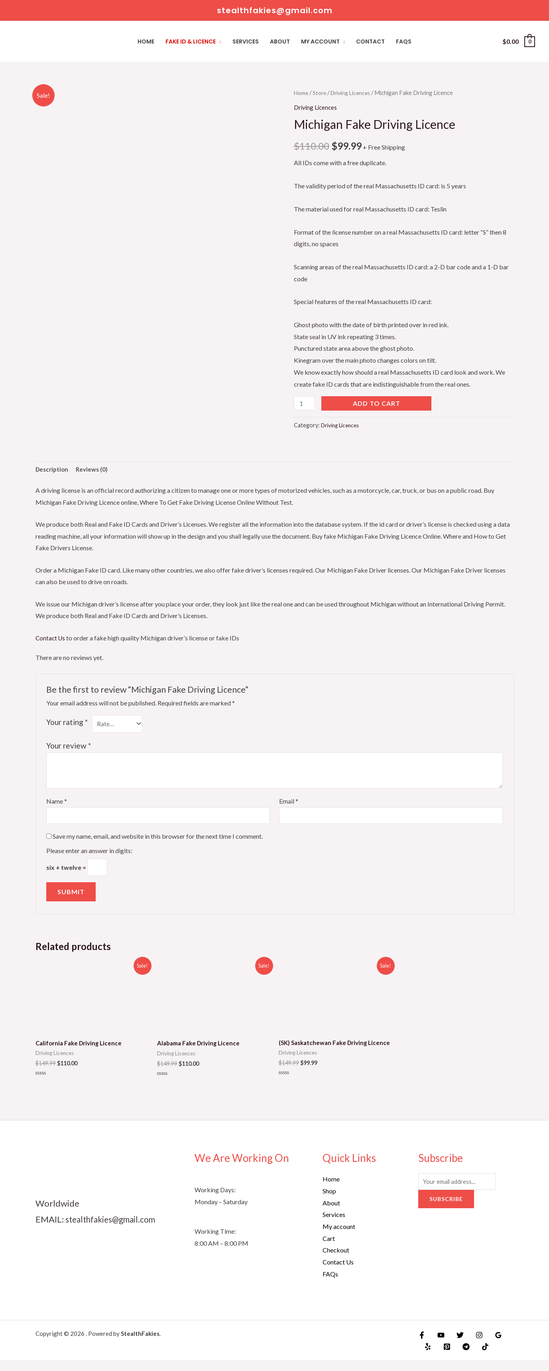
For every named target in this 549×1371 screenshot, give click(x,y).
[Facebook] (421, 1346)
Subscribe (446, 1211)
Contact (370, 41)
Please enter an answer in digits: (89, 854)
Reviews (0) (95, 470)
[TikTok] (478, 1357)
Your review (68, 748)
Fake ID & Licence (190, 41)
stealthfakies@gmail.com (114, 1230)
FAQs (403, 41)
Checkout (336, 1261)
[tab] (53, 470)
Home (146, 41)
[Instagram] (473, 1346)
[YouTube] (439, 1346)
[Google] (490, 1346)
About (280, 41)
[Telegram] (461, 1357)
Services (245, 41)
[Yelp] (427, 1357)
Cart (329, 1249)
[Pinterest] (444, 1357)
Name (56, 803)
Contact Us (51, 639)
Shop (329, 1202)
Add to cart (378, 403)
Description (53, 470)
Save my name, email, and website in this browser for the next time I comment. (158, 840)
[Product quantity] (305, 403)
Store (321, 92)
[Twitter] (456, 1346)
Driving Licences (354, 92)
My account (320, 41)
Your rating (67, 723)
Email (288, 803)
